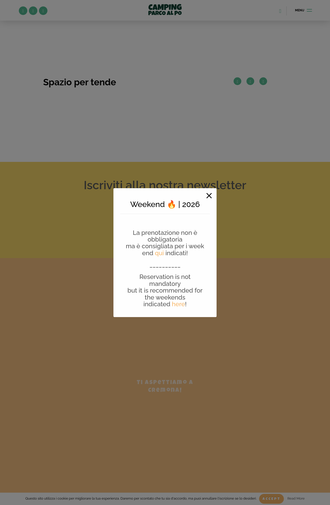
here (178, 304)
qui (159, 253)
